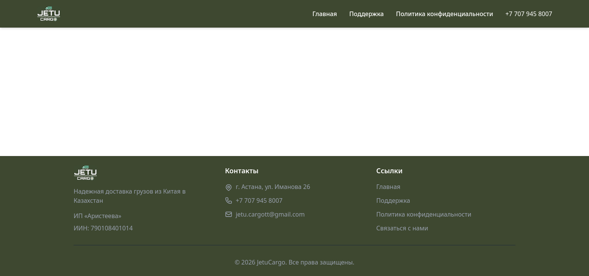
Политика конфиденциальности (444, 14)
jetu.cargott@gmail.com (270, 214)
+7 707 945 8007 (529, 14)
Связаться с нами (402, 228)
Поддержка (366, 14)
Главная (324, 14)
